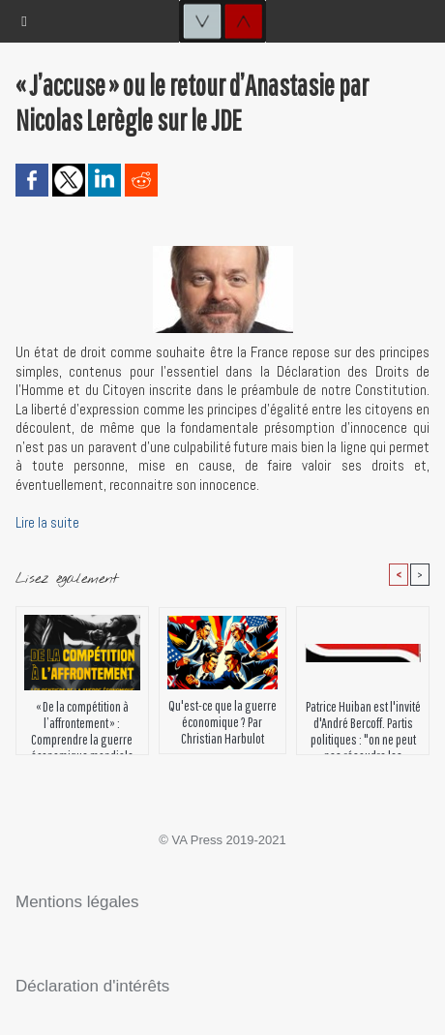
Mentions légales (77, 902)
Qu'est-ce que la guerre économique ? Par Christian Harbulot (222, 721)
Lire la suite (47, 522)
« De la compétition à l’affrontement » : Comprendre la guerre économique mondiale (82, 722)
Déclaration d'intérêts (92, 986)
